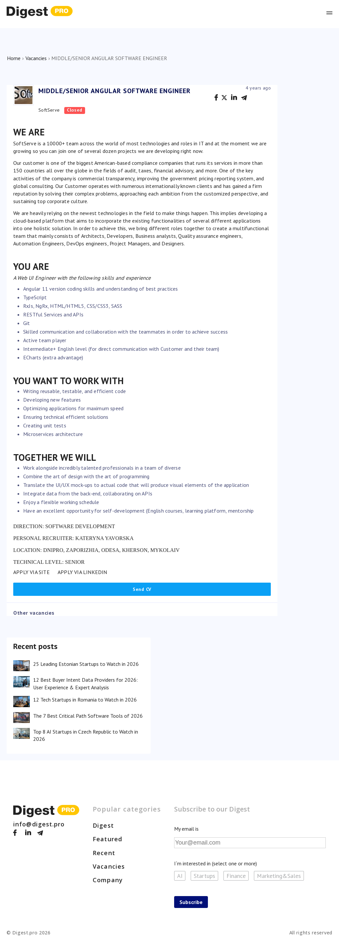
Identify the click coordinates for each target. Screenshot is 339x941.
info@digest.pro (39, 824)
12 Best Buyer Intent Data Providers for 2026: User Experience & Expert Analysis (85, 683)
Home (14, 58)
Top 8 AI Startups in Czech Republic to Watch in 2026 (85, 735)
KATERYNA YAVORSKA (104, 538)
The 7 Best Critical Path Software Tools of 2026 (88, 715)
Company (108, 880)
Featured (107, 839)
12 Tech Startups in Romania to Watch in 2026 (85, 699)
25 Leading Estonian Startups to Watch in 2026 (86, 664)
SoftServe (49, 110)
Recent (104, 853)
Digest (103, 825)
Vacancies (36, 58)
